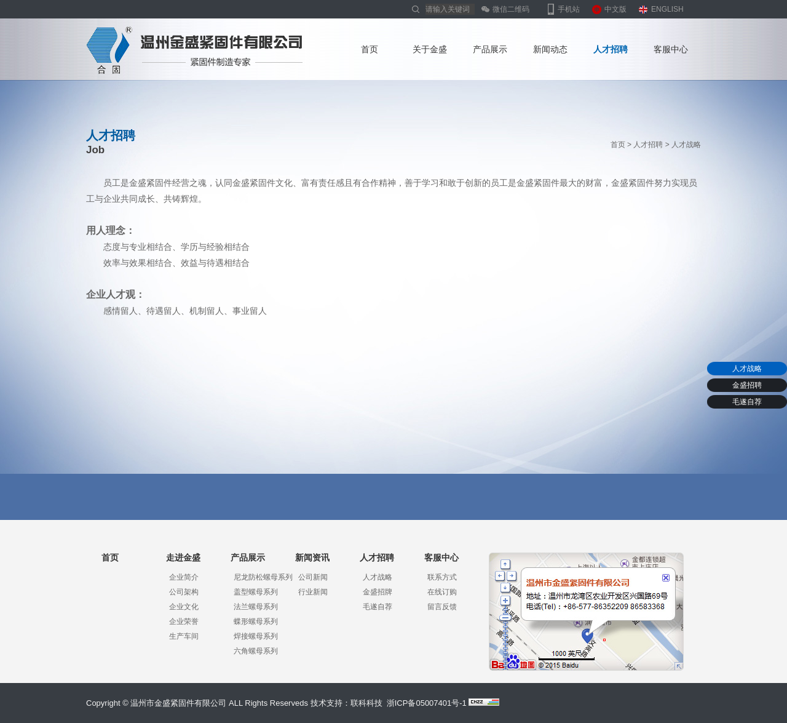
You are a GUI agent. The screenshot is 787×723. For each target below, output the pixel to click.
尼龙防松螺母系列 (263, 577)
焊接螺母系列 (256, 636)
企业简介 (184, 577)
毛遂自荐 (747, 401)
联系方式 (442, 577)
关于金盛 (430, 49)
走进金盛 (183, 557)
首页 (369, 49)
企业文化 (184, 606)
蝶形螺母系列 (256, 621)
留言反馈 (442, 606)
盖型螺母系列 (256, 592)
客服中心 (671, 49)
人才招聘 (610, 49)
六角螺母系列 (256, 651)
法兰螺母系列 (256, 606)
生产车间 (184, 636)
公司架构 (184, 592)
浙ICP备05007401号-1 (427, 703)
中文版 (615, 9)
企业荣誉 (184, 621)
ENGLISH (667, 9)
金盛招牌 (377, 592)
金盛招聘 (747, 385)
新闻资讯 (312, 557)
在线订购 (442, 592)
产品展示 (490, 49)
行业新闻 (313, 592)
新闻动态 (550, 49)
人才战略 (747, 368)
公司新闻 (313, 577)
